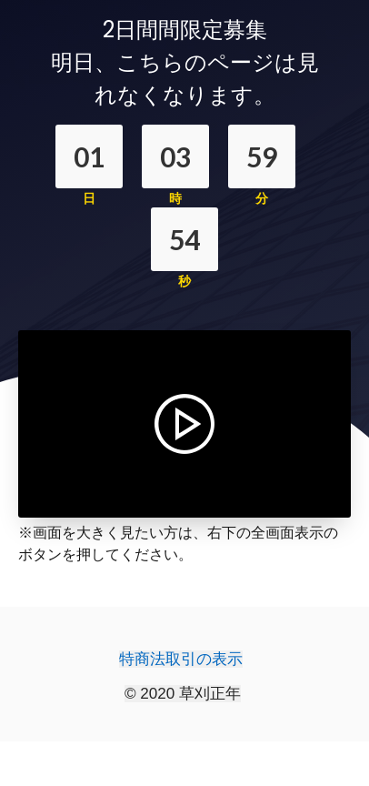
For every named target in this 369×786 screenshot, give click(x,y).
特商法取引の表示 (181, 659)
